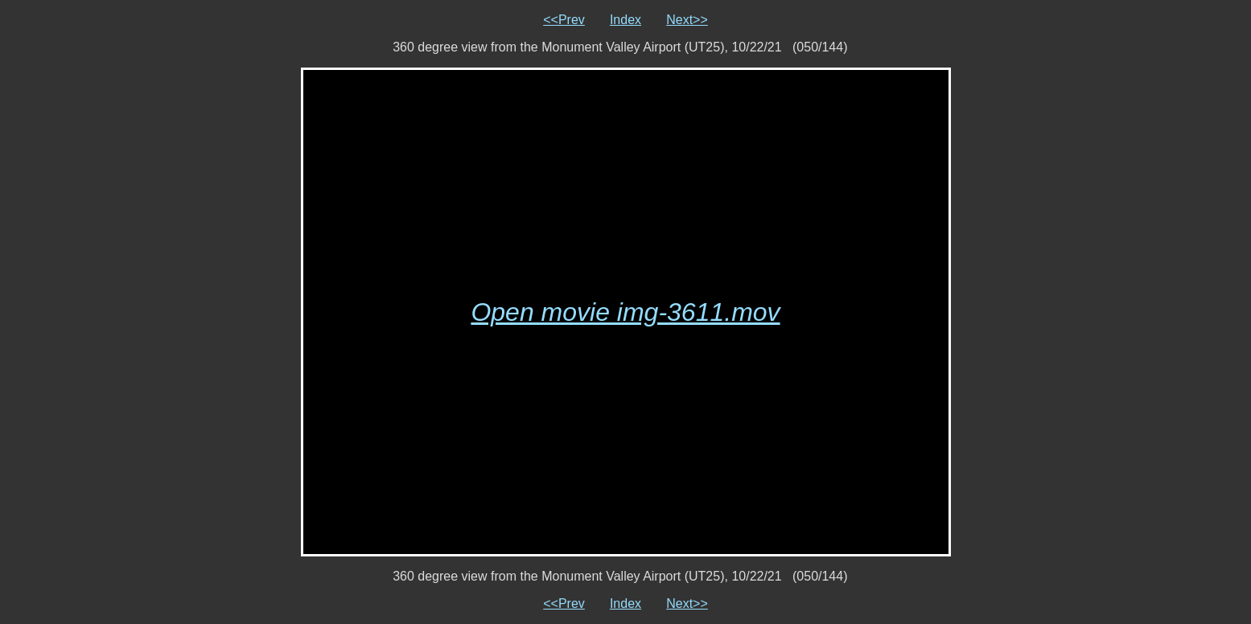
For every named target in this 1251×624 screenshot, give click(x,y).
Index (625, 20)
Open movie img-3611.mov (625, 312)
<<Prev (564, 20)
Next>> (687, 20)
